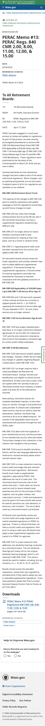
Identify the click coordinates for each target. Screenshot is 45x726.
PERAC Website (9, 75)
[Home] (3, 12)
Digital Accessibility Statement (17, 694)
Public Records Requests (14, 706)
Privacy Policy (9, 700)
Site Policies (25, 700)
